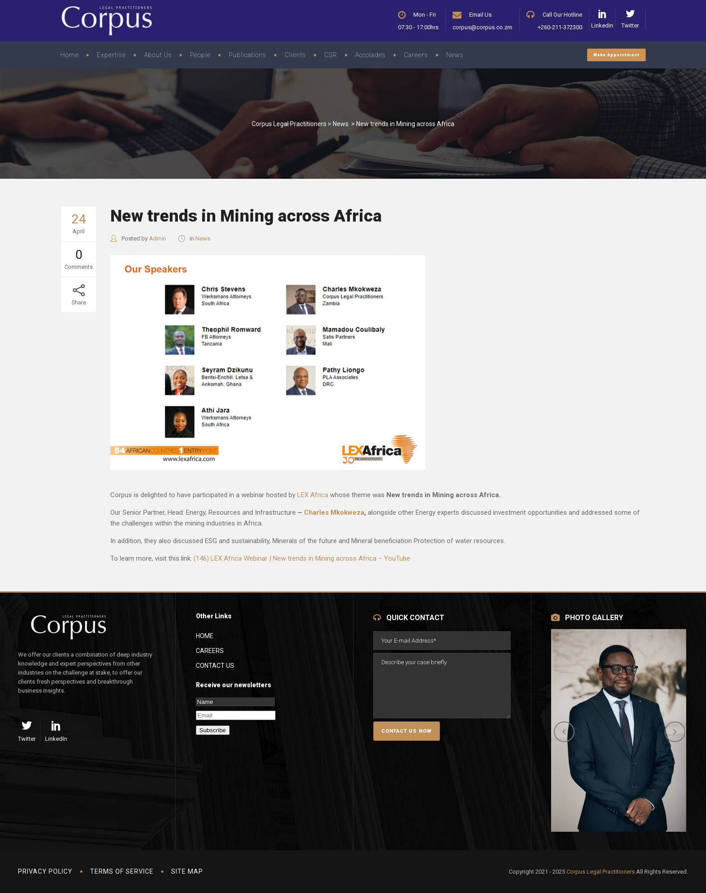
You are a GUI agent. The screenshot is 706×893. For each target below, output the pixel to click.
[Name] (235, 702)
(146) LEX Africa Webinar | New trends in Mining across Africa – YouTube (302, 558)
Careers (210, 650)
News (340, 124)
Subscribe (212, 730)
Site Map (187, 871)
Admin (157, 238)
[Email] (236, 715)
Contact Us (215, 665)
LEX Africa (312, 495)
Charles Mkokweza (334, 512)
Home (204, 635)
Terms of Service (122, 871)
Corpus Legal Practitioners (289, 124)
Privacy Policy (45, 871)
